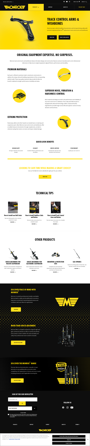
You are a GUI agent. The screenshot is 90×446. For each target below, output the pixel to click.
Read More (12, 222)
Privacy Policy (15, 415)
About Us (62, 7)
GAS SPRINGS (77, 262)
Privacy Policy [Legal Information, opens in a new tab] (17, 439)
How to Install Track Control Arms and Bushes (55, 216)
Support (48, 7)
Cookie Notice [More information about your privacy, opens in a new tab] (11, 439)
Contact (47, 424)
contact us (84, 1)
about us (63, 424)
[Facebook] (64, 1)
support (31, 424)
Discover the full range (18, 343)
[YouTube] (67, 1)
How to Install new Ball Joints (13, 215)
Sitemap (77, 424)
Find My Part (80, 7)
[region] (45, 439)
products (15, 424)
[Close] (87, 439)
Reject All (69, 439)
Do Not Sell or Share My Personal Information (69, 436)
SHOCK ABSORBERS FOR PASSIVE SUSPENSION (12, 263)
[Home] (15, 7)
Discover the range (17, 380)
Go (22, 403)
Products (34, 7)
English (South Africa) (7, 1)
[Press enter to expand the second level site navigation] (37, 7)
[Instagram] (69, 1)
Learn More (16, 310)
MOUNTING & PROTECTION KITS (55, 263)
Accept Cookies (69, 443)
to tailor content (23, 412)
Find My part (52, 38)
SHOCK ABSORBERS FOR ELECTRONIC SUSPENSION (34, 263)
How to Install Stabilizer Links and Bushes (34, 216)
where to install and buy (64, 38)
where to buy (76, 1)
